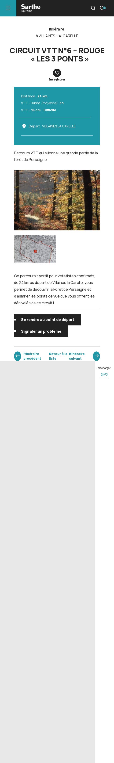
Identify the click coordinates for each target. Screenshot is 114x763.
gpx (104, 374)
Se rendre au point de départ (47, 319)
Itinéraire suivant (77, 356)
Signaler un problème (41, 331)
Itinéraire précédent (32, 356)
